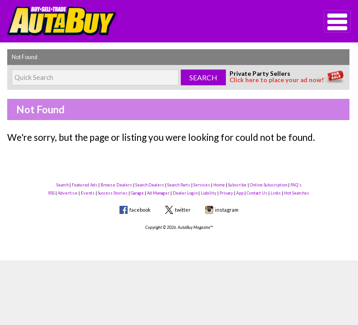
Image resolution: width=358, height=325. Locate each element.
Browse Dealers (116, 184)
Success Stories (113, 192)
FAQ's (296, 184)
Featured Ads (84, 184)
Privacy (226, 192)
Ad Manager (158, 192)
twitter (183, 210)
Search (62, 184)
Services (201, 184)
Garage (137, 192)
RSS (51, 192)
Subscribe (237, 184)
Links (276, 192)
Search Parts (178, 184)
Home (219, 184)
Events (88, 192)
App (239, 192)
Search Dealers (149, 184)
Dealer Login (185, 192)
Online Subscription (268, 184)
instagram (227, 210)
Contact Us (257, 192)
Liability (208, 192)
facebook (140, 210)
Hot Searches (296, 192)
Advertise (68, 192)
